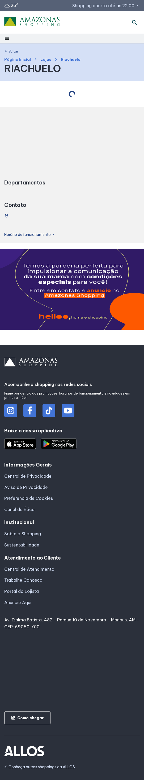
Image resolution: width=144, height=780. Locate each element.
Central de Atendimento (29, 569)
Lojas (45, 59)
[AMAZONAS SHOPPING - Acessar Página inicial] (32, 22)
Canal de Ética (19, 509)
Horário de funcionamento (29, 234)
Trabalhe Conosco (23, 580)
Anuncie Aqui (17, 602)
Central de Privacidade (28, 476)
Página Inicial (17, 59)
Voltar (11, 51)
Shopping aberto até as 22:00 (106, 5)
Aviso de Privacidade (26, 487)
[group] (72, 290)
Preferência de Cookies (28, 498)
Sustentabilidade (21, 545)
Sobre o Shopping (22, 533)
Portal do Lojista (21, 591)
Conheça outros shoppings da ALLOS (39, 767)
